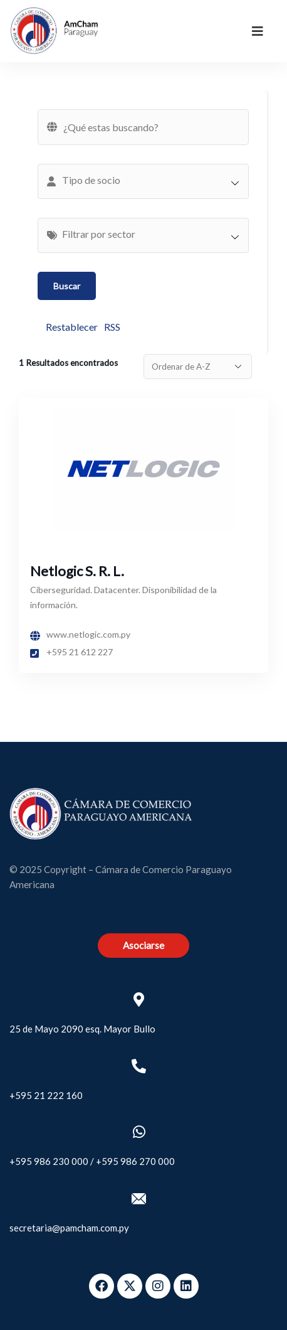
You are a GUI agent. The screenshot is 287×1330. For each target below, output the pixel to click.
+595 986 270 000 (135, 1161)
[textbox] (149, 180)
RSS (112, 327)
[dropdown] (257, 30)
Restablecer (72, 327)
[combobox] (143, 181)
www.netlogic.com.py (80, 634)
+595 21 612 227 (71, 651)
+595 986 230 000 (48, 1161)
